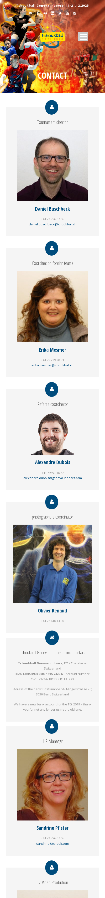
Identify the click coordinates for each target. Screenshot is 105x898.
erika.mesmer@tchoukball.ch (53, 365)
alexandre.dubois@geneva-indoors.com (52, 478)
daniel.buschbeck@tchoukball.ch (52, 224)
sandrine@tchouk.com (52, 843)
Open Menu (83, 36)
